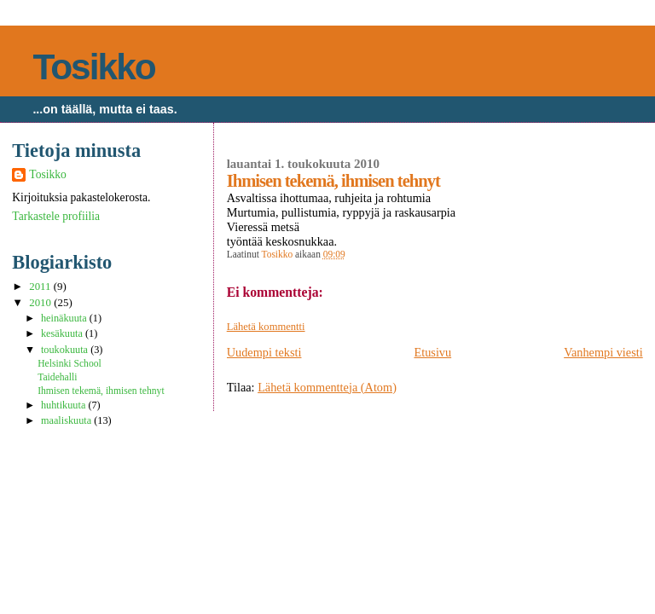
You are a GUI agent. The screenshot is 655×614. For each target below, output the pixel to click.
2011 (41, 287)
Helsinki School (69, 363)
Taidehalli (57, 377)
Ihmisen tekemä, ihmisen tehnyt (101, 391)
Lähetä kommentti (266, 327)
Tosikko (93, 67)
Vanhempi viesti (603, 352)
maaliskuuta (67, 420)
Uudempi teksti (264, 352)
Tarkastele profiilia (56, 216)
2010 (41, 303)
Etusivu (432, 352)
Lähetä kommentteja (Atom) (327, 387)
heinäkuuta (65, 318)
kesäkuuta (63, 333)
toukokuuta (65, 350)
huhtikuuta (64, 405)
